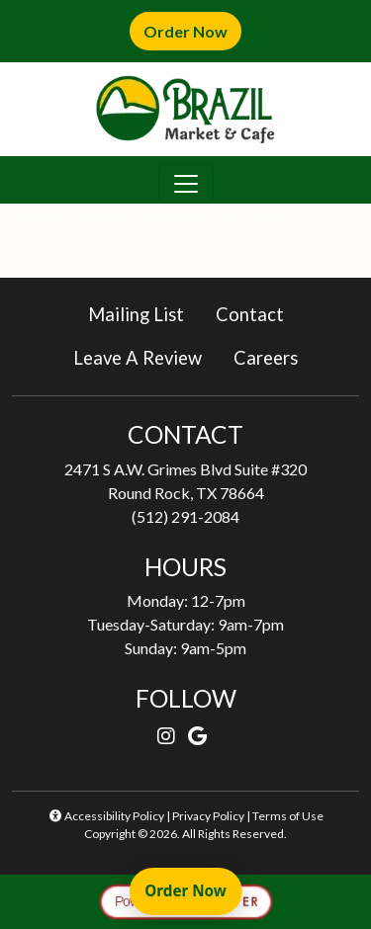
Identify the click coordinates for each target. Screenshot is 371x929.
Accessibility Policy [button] (105, 815)
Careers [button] (273, 356)
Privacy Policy (208, 815)
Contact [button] (258, 312)
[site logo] (185, 109)
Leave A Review (145, 356)
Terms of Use (288, 815)
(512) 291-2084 (185, 516)
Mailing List (136, 314)
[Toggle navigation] (186, 184)
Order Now (192, 30)
